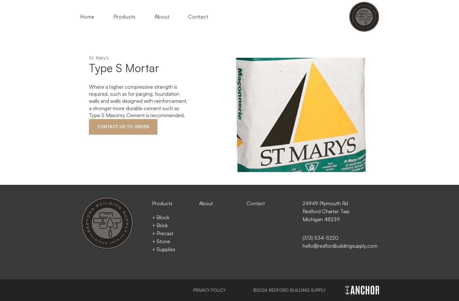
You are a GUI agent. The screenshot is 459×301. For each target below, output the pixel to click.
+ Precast (162, 233)
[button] (129, 16)
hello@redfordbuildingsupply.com (339, 246)
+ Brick (160, 225)
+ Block (160, 217)
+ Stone (161, 241)
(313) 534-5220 (320, 238)
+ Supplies (163, 249)
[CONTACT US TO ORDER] (123, 127)
